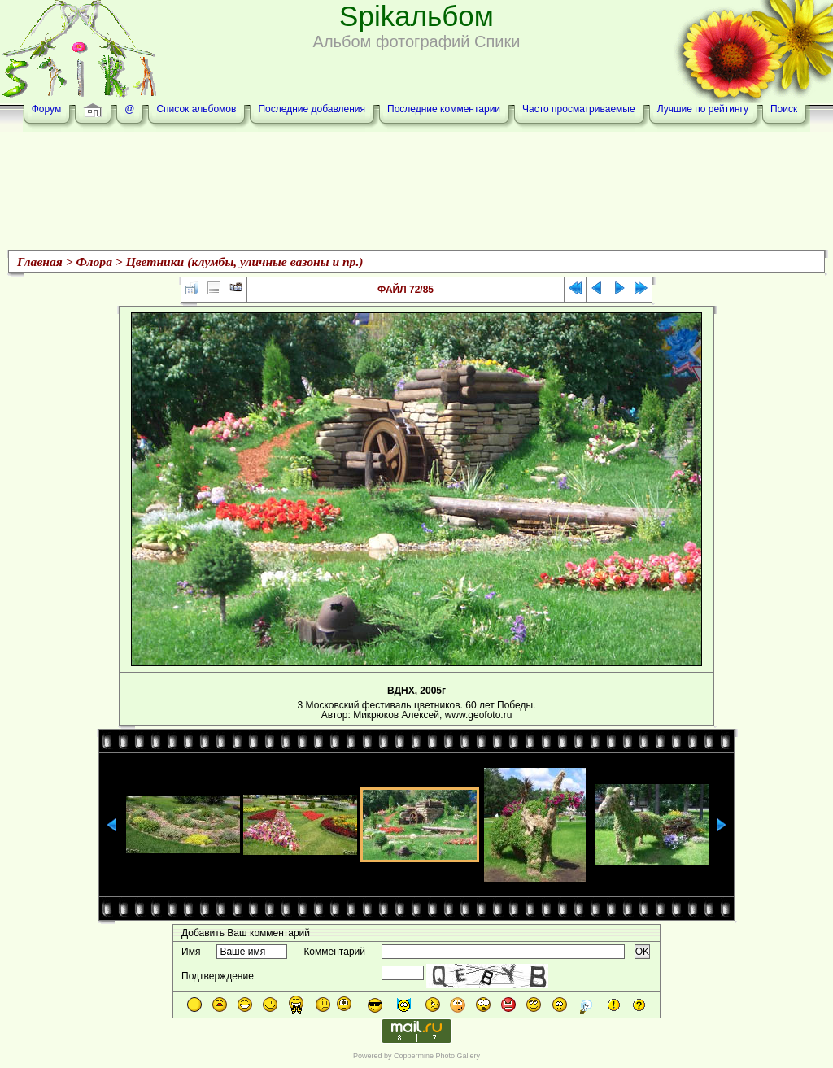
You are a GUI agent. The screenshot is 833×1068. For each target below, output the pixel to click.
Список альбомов (196, 109)
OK (642, 951)
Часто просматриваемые (578, 109)
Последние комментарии (443, 109)
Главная (40, 261)
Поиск (783, 109)
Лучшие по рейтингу (702, 109)
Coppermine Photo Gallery (437, 1056)
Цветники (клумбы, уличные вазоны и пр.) (245, 261)
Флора (94, 261)
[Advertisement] (416, 193)
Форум (46, 109)
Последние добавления (311, 109)
